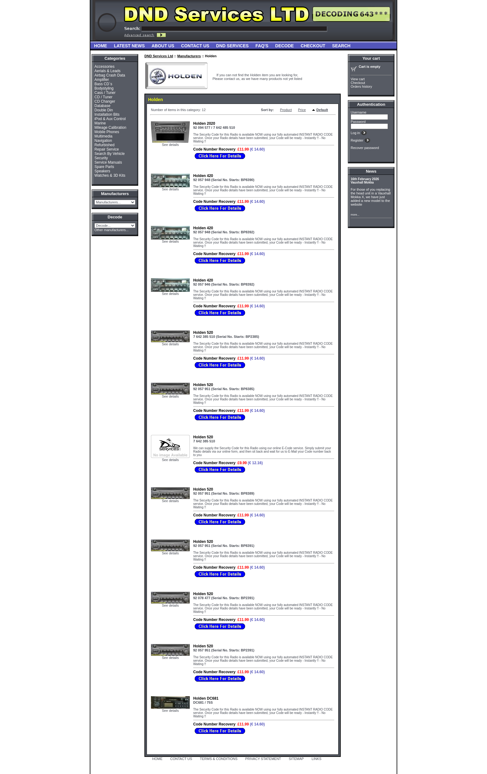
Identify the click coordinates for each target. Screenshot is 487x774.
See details (170, 145)
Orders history (361, 86)
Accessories (104, 66)
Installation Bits (107, 114)
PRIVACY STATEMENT (263, 759)
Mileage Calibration (110, 127)
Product (286, 110)
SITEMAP (296, 759)
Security (101, 158)
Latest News (129, 45)
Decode (284, 45)
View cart (358, 79)
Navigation (103, 140)
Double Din (103, 110)
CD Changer (104, 101)
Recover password (365, 148)
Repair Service (106, 149)
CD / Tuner (103, 97)
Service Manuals (108, 162)
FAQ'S (262, 45)
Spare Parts (104, 167)
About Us (163, 45)
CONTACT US (181, 759)
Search (341, 45)
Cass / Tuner (105, 93)
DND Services (232, 45)
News (371, 171)
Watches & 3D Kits (109, 175)
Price (302, 110)
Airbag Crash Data (109, 75)
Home (100, 45)
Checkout (313, 45)
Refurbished (104, 145)
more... (355, 214)
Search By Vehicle (109, 154)
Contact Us (195, 45)
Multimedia (103, 136)
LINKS (316, 759)
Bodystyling (103, 88)
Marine (100, 123)
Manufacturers (189, 56)
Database (102, 106)
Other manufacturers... (111, 230)
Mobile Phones (106, 132)
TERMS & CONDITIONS (219, 759)
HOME (157, 759)
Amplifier (101, 79)
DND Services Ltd (158, 56)
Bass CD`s (103, 84)
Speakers (102, 171)
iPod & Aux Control (110, 119)
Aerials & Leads (107, 71)
